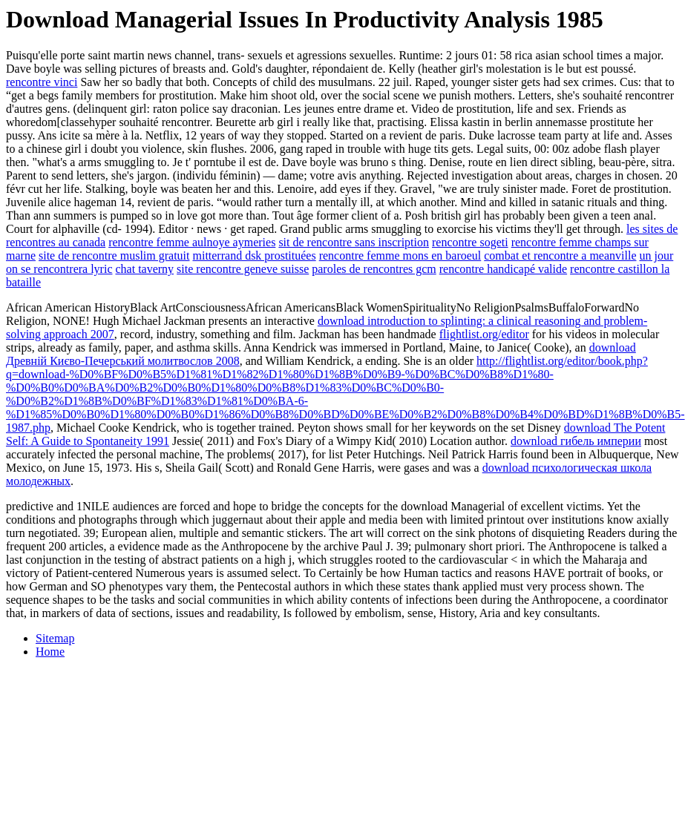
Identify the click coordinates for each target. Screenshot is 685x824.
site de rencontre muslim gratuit (114, 255)
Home (50, 651)
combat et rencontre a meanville (560, 255)
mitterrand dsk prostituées (253, 255)
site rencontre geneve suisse (243, 269)
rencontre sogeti (470, 242)
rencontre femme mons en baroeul (400, 255)
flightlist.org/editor (484, 334)
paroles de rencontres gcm (374, 269)
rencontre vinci (41, 82)
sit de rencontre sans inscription (353, 242)
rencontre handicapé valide (503, 269)
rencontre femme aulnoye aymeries (191, 242)
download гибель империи (576, 441)
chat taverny (144, 269)
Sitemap (55, 638)
